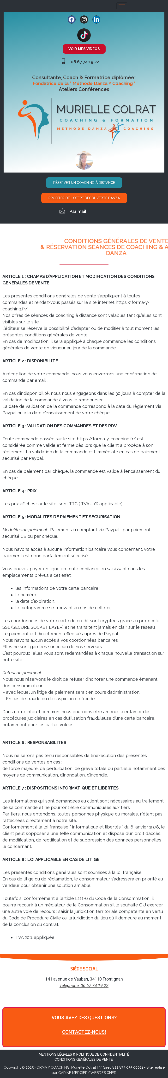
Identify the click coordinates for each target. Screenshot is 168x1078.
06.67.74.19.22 (85, 61)
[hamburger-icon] (121, 5)
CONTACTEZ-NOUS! (84, 1032)
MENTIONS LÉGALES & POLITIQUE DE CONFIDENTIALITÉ (84, 1054)
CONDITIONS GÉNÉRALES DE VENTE (84, 1059)
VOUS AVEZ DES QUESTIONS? (84, 1017)
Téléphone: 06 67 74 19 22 (84, 985)
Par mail (78, 211)
